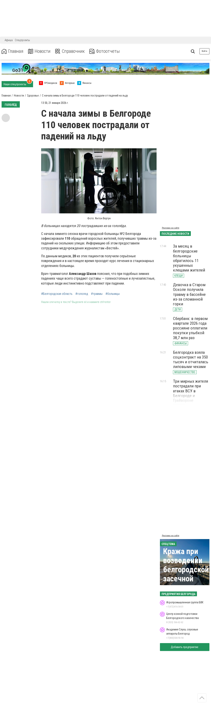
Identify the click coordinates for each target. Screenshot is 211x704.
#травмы (97, 294)
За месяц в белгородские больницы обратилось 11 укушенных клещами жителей (189, 258)
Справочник (70, 51)
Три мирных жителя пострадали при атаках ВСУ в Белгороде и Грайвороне (190, 391)
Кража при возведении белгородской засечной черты (186, 569)
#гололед (81, 294)
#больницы (113, 294)
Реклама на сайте (170, 228)
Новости (39, 51)
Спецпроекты (22, 40)
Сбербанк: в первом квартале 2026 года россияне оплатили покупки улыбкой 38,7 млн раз (190, 328)
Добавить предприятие (184, 647)
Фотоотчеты (104, 51)
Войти (204, 51)
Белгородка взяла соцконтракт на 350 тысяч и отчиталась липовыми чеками (190, 359)
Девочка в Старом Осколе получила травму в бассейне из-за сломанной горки (189, 294)
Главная (12, 51)
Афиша (9, 40)
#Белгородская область (56, 294)
